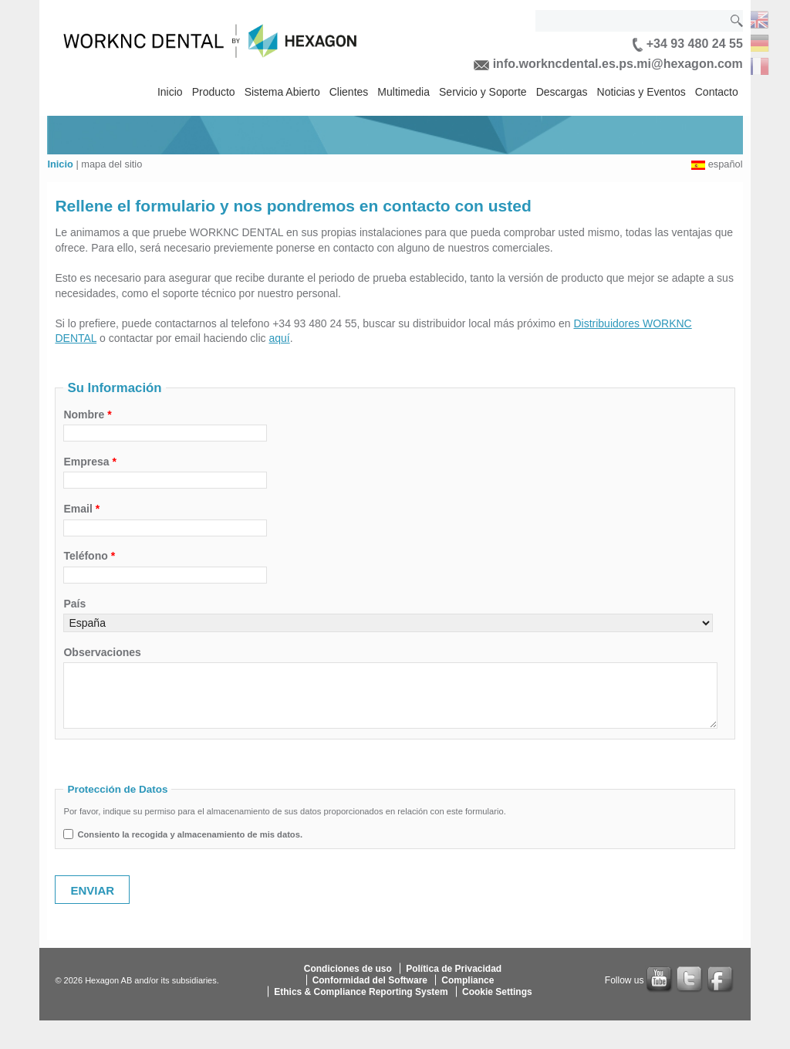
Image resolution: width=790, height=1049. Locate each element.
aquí (278, 338)
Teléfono (89, 556)
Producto (213, 92)
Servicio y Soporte (483, 92)
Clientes (349, 92)
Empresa (89, 461)
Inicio (170, 92)
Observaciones (101, 652)
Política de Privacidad (453, 968)
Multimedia (403, 92)
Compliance (467, 979)
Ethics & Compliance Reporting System (360, 991)
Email (81, 509)
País (74, 603)
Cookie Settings (497, 991)
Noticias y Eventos (641, 92)
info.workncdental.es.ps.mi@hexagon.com (608, 63)
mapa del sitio (111, 164)
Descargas (562, 92)
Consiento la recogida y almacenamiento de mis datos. (189, 834)
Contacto (716, 92)
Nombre (87, 414)
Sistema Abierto (282, 92)
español (725, 164)
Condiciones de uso (348, 968)
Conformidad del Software (369, 979)
